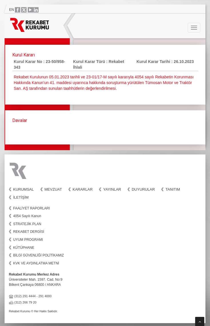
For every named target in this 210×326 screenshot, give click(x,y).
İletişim (21, 197)
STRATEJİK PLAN (27, 224)
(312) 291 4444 (25, 296)
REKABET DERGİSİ (28, 232)
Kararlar (83, 189)
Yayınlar (112, 189)
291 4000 (44, 296)
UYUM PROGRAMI (28, 240)
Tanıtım (172, 189)
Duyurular (143, 189)
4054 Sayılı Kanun (27, 216)
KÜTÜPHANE (23, 248)
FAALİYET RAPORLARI (31, 208)
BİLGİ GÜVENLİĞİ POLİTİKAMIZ (38, 255)
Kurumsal (23, 189)
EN (11, 10)
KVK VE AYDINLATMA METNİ (36, 263)
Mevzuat (53, 189)
